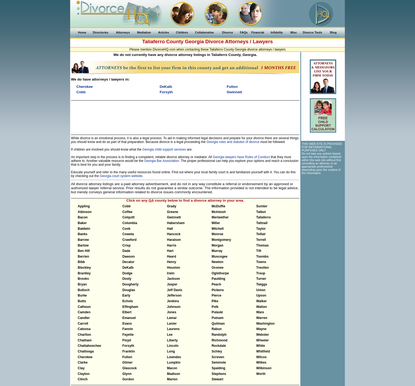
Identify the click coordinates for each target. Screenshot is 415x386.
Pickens (218, 290)
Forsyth (128, 346)
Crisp (126, 245)
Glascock (129, 368)
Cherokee (85, 357)
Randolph (219, 335)
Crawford (129, 240)
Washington (265, 323)
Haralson (174, 240)
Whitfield (263, 351)
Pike (215, 301)
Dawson (128, 256)
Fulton (127, 357)
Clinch (83, 379)
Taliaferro (263, 217)
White (260, 346)
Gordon (128, 379)
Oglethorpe (220, 273)
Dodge (127, 273)
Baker (82, 223)
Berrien (83, 256)
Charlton (84, 335)
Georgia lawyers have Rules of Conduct (241, 157)
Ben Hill (84, 251)
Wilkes (261, 362)
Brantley (84, 273)
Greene (172, 212)
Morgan (217, 245)
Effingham (130, 307)
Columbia (129, 223)
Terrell (261, 240)
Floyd (126, 340)
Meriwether (220, 217)
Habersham (176, 223)
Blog (333, 32)
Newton (217, 262)
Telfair (261, 234)
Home (82, 32)
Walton (261, 307)
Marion (172, 379)
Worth (261, 374)
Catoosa (84, 329)
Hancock (174, 234)
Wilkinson (264, 368)
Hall (170, 229)
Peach (216, 284)
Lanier (172, 323)
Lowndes (174, 357)
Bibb (81, 262)
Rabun (217, 329)
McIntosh (219, 212)
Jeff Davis (174, 290)
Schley (217, 351)
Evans (127, 323)
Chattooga (86, 351)
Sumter (261, 206)
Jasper (172, 284)
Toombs (262, 256)
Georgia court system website (121, 176)
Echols (127, 301)
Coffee (127, 212)
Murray (217, 251)
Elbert (126, 312)
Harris (171, 245)
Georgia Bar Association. (162, 161)
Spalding (218, 368)
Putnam (217, 318)
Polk (215, 307)
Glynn (126, 374)
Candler (84, 318)
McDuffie (218, 206)
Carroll (83, 323)
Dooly (126, 279)
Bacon (83, 217)
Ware (260, 312)
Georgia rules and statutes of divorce (232, 142)
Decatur (128, 262)
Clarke (83, 362)
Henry (171, 262)
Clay (81, 368)
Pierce (216, 295)
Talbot (261, 212)
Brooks (83, 279)
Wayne (261, 329)
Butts (82, 301)
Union (261, 290)
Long (171, 351)
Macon (172, 368)
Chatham (84, 340)
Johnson (174, 307)
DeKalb (127, 267)
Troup (260, 273)
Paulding (218, 279)
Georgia (194, 41)
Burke (82, 295)
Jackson (173, 279)
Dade (126, 251)
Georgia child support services (164, 149)
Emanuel (129, 318)
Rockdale (219, 346)
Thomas (262, 245)
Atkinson (84, 212)
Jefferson (174, 295)
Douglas (128, 290)
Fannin (127, 329)
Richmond (219, 340)
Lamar (172, 318)
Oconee (217, 267)
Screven (218, 357)
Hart (170, 251)
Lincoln (173, 346)
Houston (173, 267)
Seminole (219, 362)
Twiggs (261, 284)
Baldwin (84, 229)
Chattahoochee (89, 346)
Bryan (82, 284)
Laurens (173, 329)
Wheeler (262, 340)
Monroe (217, 234)
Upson (261, 295)
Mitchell (218, 229)
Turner (261, 279)
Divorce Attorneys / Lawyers (239, 41)
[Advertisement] (185, 115)
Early (126, 295)
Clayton (84, 374)
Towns (261, 262)
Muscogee (219, 256)
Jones (171, 312)
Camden (84, 312)
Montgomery (221, 240)
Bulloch (84, 290)
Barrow (83, 240)
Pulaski (217, 312)
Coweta (128, 234)
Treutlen (262, 267)
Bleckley (84, 267)
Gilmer (127, 362)
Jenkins (173, 301)
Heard (171, 256)
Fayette (128, 335)
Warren (261, 318)
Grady (171, 206)
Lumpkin (174, 362)
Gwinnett (174, 217)
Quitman (218, 323)
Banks (82, 234)
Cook (126, 229)
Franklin (128, 351)
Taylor (261, 229)
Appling (84, 206)
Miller (216, 223)
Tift (258, 251)
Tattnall (262, 223)
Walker (261, 301)
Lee (170, 335)
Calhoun (84, 307)
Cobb (126, 206)
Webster (262, 335)
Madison (173, 374)
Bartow (83, 245)
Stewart (217, 379)
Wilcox (261, 357)
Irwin (171, 273)
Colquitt (128, 217)
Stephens (219, 374)
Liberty (172, 340)
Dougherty (130, 284)
